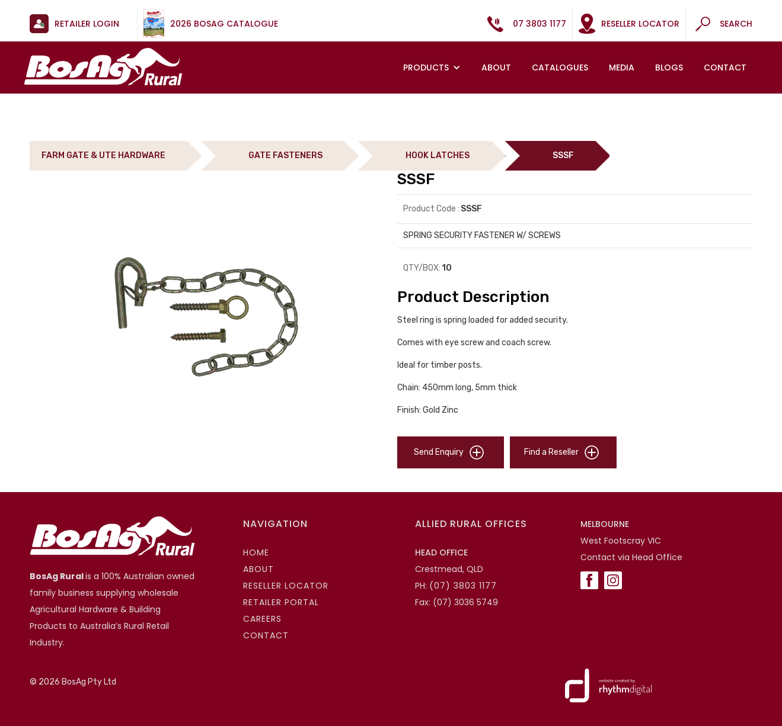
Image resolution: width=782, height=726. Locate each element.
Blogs (669, 67)
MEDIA (621, 67)
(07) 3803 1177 (463, 586)
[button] (433, 67)
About (496, 67)
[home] (103, 66)
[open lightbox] (207, 319)
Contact (725, 67)
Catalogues (560, 67)
